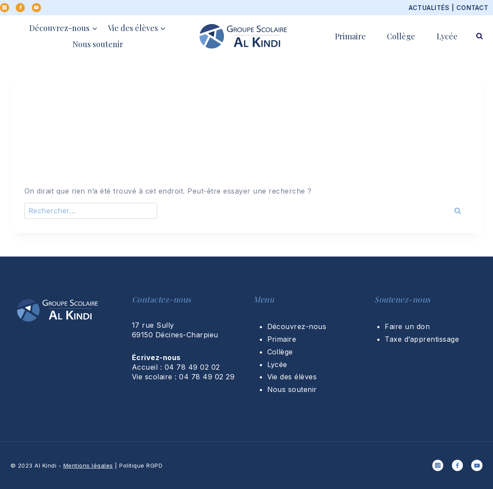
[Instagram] (4, 7)
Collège (401, 36)
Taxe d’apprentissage (422, 339)
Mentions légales (88, 465)
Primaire (350, 36)
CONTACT (472, 7)
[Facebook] (20, 7)
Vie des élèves (292, 376)
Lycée (447, 36)
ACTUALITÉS (429, 7)
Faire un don (407, 326)
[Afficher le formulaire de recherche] (479, 36)
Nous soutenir (97, 44)
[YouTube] (36, 7)
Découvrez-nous (297, 326)
